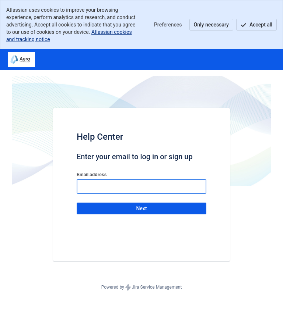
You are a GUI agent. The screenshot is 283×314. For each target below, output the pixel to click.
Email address (91, 174)
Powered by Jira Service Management (141, 287)
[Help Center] (21, 59)
